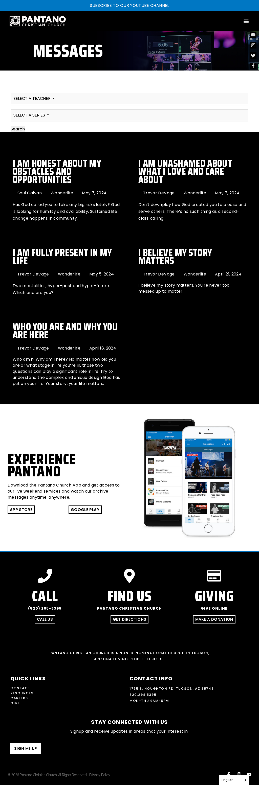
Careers (19, 698)
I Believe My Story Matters (175, 257)
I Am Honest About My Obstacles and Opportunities (57, 171)
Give (15, 703)
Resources (21, 693)
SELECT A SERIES (29, 115)
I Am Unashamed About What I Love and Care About (185, 171)
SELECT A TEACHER (32, 98)
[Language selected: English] (234, 780)
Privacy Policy (99, 775)
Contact (20, 688)
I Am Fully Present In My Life (62, 257)
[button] (246, 21)
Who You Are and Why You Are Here (65, 331)
